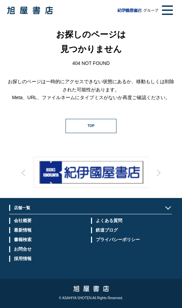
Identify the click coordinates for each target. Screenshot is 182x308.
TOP (91, 126)
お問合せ (23, 249)
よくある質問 (109, 220)
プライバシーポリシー (118, 239)
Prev (63, 178)
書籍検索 (23, 239)
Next (118, 178)
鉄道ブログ (107, 230)
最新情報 (23, 230)
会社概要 (23, 220)
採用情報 (23, 258)
